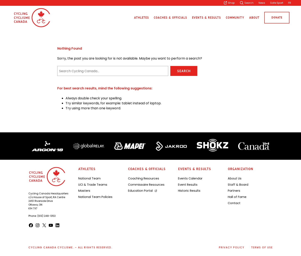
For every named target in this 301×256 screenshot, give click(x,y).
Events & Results (206, 18)
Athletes (141, 18)
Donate (276, 17)
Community (235, 18)
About (254, 18)
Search (184, 71)
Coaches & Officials (170, 18)
